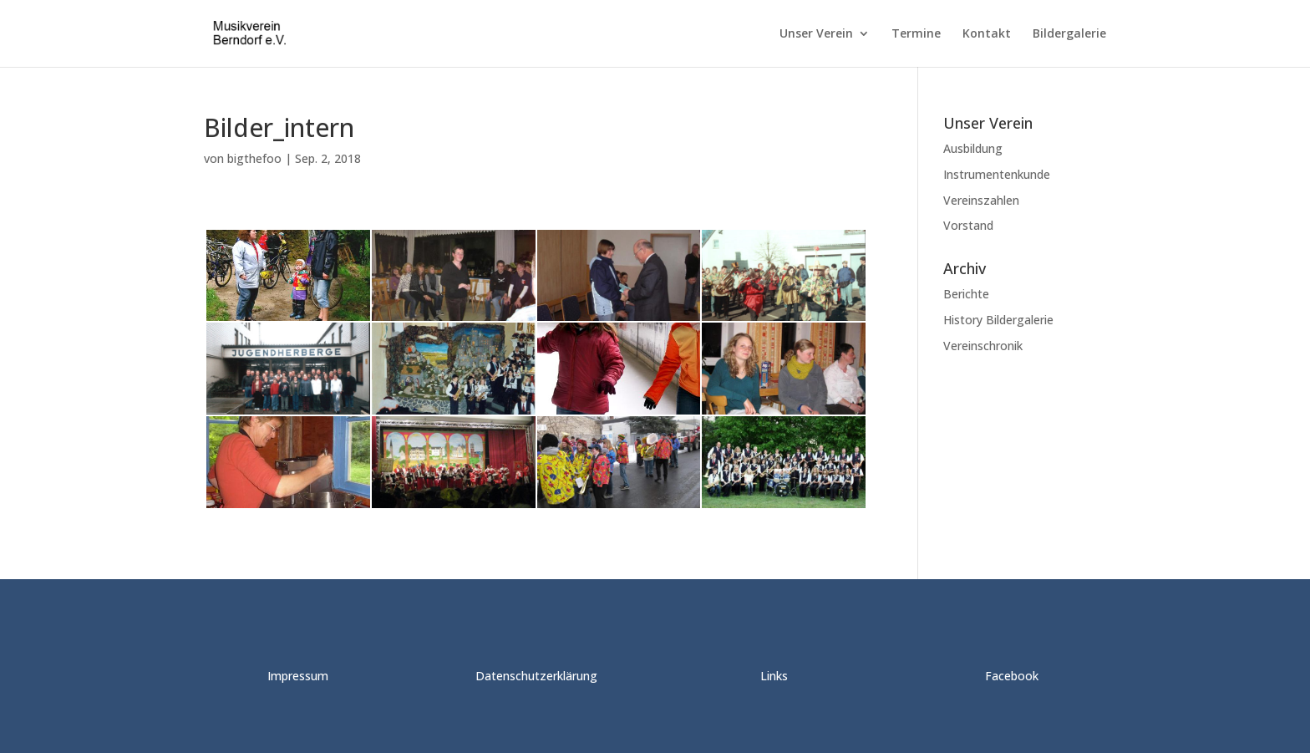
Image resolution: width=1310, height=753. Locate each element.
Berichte (966, 294)
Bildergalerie (1069, 34)
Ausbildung (973, 148)
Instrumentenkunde (996, 174)
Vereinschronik (983, 346)
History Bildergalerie (998, 320)
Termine (916, 34)
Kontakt (986, 34)
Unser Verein (816, 34)
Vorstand (968, 225)
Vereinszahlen (981, 200)
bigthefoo (254, 158)
